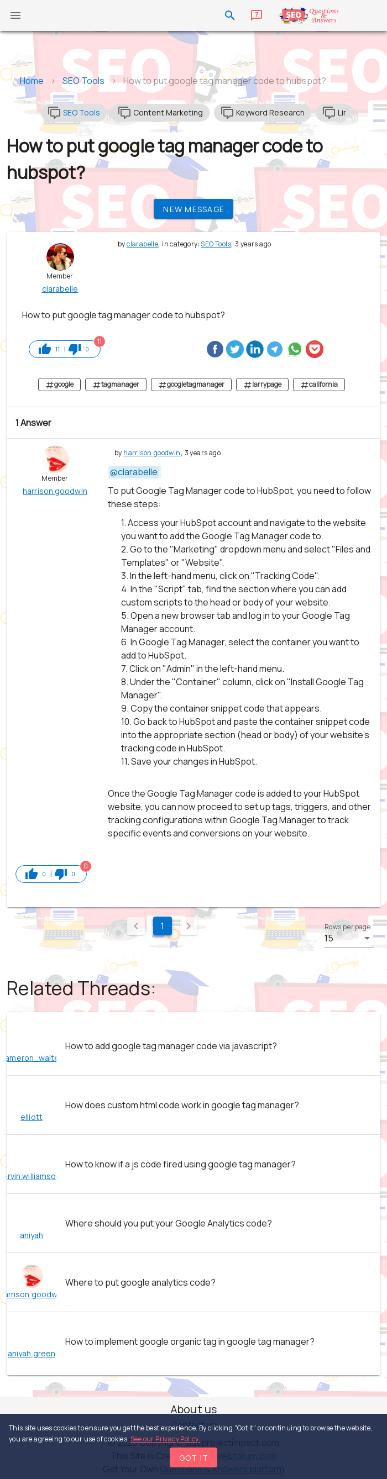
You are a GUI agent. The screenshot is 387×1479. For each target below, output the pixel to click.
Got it (194, 1457)
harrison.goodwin (151, 452)
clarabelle (142, 244)
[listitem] (193, 1046)
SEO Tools (216, 244)
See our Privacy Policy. (165, 1439)
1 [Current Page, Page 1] (162, 926)
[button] (349, 938)
